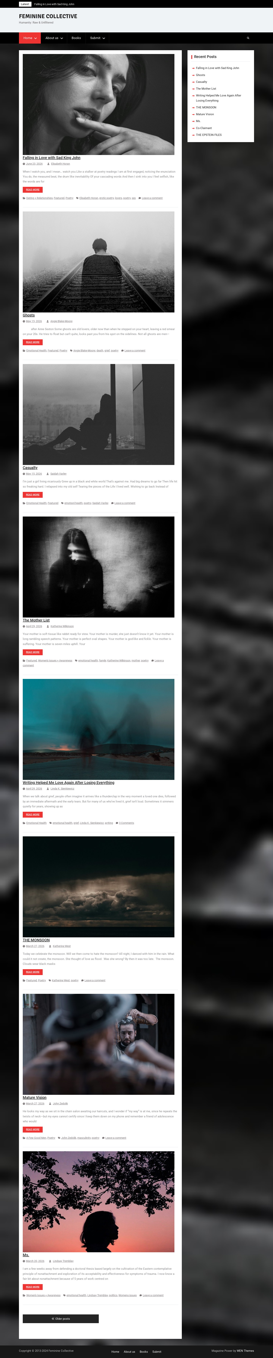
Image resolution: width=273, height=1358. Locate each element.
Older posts (62, 1318)
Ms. (26, 1255)
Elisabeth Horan (60, 163)
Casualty (30, 467)
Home (28, 38)
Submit (95, 38)
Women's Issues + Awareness (55, 660)
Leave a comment (152, 198)
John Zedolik (60, 1103)
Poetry (69, 198)
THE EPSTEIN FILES (209, 135)
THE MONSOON (36, 940)
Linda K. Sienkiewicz (62, 788)
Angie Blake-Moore (61, 321)
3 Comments (126, 822)
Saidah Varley (58, 473)
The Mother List (36, 620)
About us (52, 38)
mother (136, 660)
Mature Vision (34, 1097)
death (99, 350)
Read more (32, 189)
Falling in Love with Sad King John (54, 4)
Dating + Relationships (39, 198)
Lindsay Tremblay (63, 1261)
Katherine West (62, 946)
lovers (118, 198)
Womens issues (127, 1295)
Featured (59, 198)
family (102, 660)
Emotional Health (36, 350)
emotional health (88, 660)
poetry (127, 198)
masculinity (84, 1137)
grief (107, 350)
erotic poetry (106, 198)
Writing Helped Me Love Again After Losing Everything (68, 782)
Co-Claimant (204, 128)
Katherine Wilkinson (62, 626)
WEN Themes (245, 1351)
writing (109, 822)
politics (113, 1295)
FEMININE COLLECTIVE (48, 16)
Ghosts (29, 315)
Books (76, 38)
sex (134, 198)
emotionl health (73, 503)
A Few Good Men (36, 1137)
